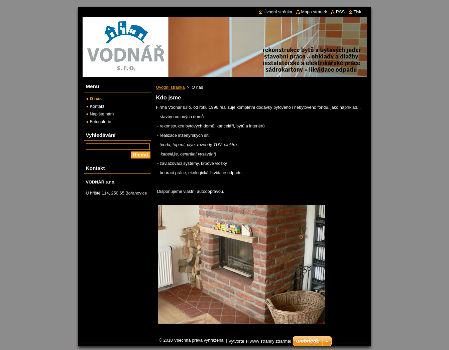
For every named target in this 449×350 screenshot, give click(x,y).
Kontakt (97, 106)
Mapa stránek (314, 11)
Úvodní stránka (170, 87)
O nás (96, 98)
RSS (340, 11)
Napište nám (102, 113)
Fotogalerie (100, 121)
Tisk (357, 11)
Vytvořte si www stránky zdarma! (259, 341)
